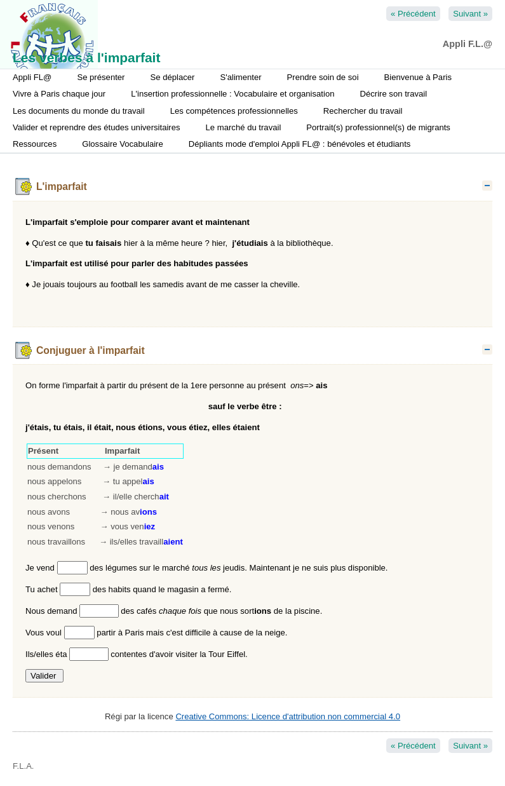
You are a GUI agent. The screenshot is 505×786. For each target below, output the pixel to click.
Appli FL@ (32, 77)
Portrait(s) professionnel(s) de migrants (378, 127)
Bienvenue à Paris (418, 77)
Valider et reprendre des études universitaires (96, 127)
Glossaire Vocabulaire (122, 144)
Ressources (35, 144)
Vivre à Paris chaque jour (59, 93)
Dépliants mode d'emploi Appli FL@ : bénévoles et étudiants (300, 144)
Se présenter (101, 77)
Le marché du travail (243, 127)
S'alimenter (240, 77)
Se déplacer (172, 77)
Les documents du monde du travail (79, 111)
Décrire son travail (393, 93)
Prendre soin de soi (323, 77)
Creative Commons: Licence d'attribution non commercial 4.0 (287, 716)
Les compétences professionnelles (234, 111)
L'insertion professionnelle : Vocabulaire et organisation (232, 93)
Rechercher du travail (363, 111)
